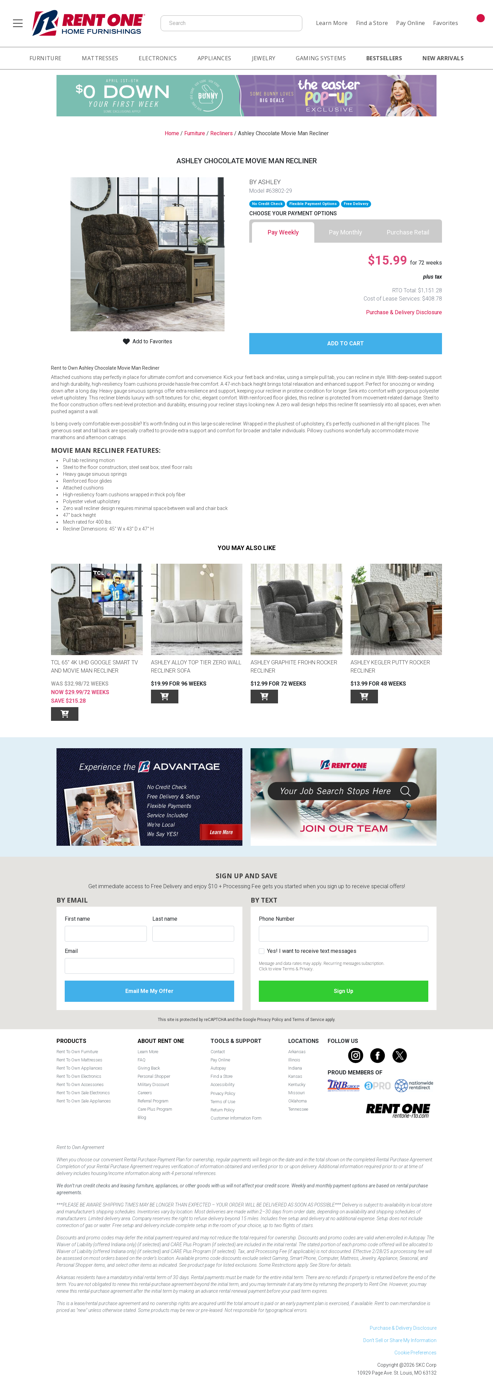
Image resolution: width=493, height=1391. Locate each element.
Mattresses (100, 58)
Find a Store (372, 23)
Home (172, 133)
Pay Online (410, 23)
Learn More (332, 23)
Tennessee (298, 1109)
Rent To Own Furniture (77, 1051)
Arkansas (297, 1051)
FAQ (142, 1059)
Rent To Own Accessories (80, 1084)
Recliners (221, 133)
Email (71, 951)
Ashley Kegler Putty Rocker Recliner (390, 666)
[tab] (283, 232)
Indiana (295, 1068)
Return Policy (223, 1109)
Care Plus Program (155, 1109)
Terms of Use (223, 1101)
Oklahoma (297, 1100)
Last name (164, 919)
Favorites (445, 23)
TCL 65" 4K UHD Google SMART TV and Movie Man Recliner (94, 666)
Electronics (158, 58)
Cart (479, 18)
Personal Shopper (154, 1076)
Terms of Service (308, 1019)
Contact (218, 1051)
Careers (145, 1092)
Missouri (296, 1092)
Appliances (214, 58)
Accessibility (223, 1084)
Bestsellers (384, 58)
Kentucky (296, 1084)
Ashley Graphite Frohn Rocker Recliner (294, 666)
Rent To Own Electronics (78, 1076)
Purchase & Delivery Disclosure (404, 312)
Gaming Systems (321, 58)
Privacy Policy (270, 1019)
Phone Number (276, 919)
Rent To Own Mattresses (79, 1059)
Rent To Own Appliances (79, 1068)
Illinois (294, 1059)
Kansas (295, 1076)
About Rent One (161, 1041)
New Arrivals (443, 58)
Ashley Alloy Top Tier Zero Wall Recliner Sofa (196, 666)
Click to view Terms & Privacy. (286, 969)
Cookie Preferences (415, 1352)
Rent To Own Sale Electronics (83, 1092)
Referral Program (153, 1100)
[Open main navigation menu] (18, 23)
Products (71, 1041)
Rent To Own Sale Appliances (83, 1100)
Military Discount (153, 1084)
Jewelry (264, 58)
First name (77, 919)
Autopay (218, 1068)
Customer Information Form (236, 1118)
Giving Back (149, 1068)
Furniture (45, 58)
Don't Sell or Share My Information (400, 1340)
